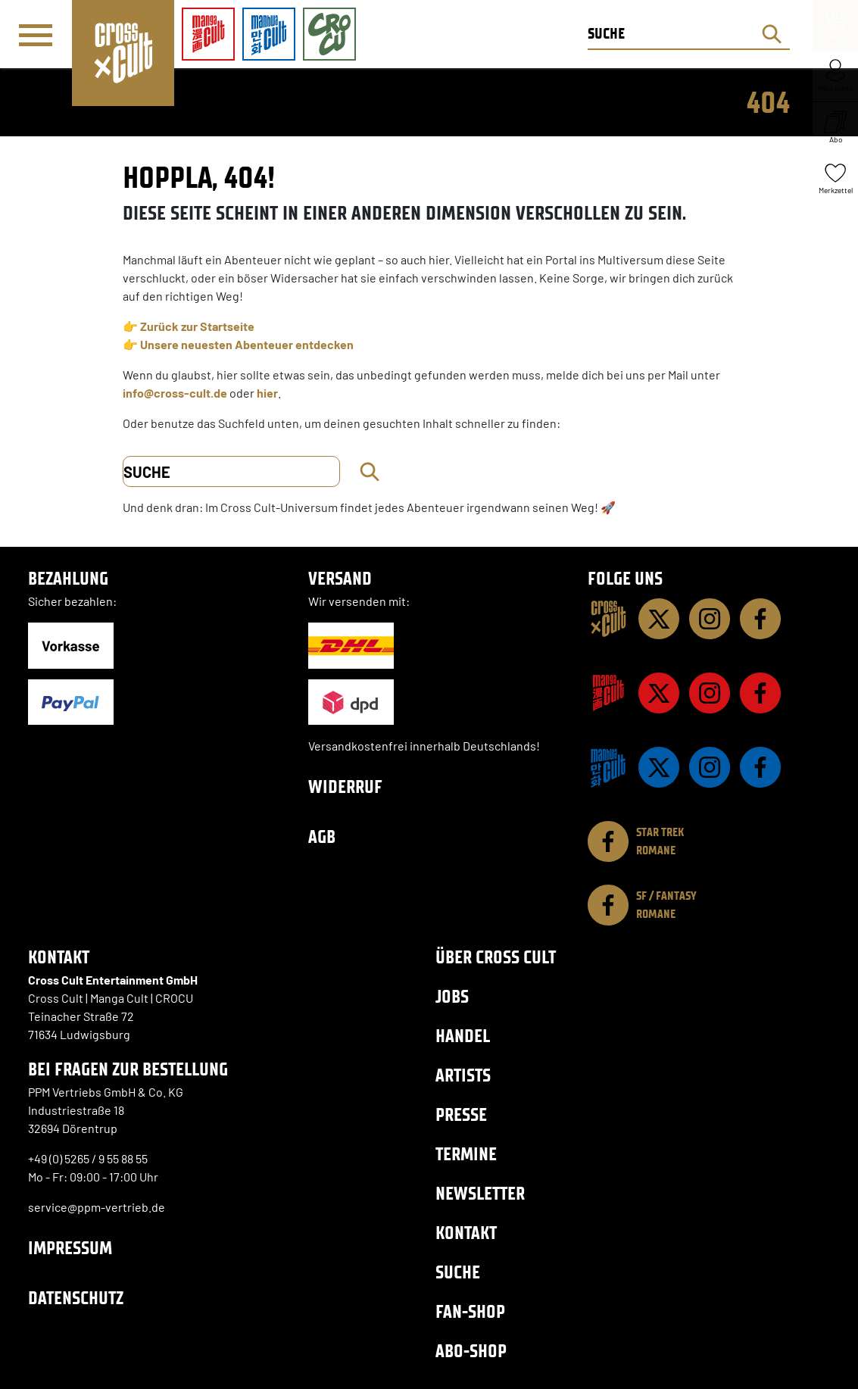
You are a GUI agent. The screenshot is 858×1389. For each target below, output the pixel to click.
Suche (457, 1272)
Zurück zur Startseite (197, 326)
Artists (463, 1075)
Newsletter (480, 1193)
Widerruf (345, 787)
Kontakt (466, 1233)
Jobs (452, 996)
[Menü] (35, 35)
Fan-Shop (470, 1311)
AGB (321, 836)
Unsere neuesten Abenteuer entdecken (247, 344)
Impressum (70, 1248)
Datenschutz (75, 1298)
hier (267, 392)
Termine (466, 1154)
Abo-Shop (471, 1351)
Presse (461, 1114)
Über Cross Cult (495, 957)
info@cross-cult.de (175, 392)
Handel (462, 1036)
